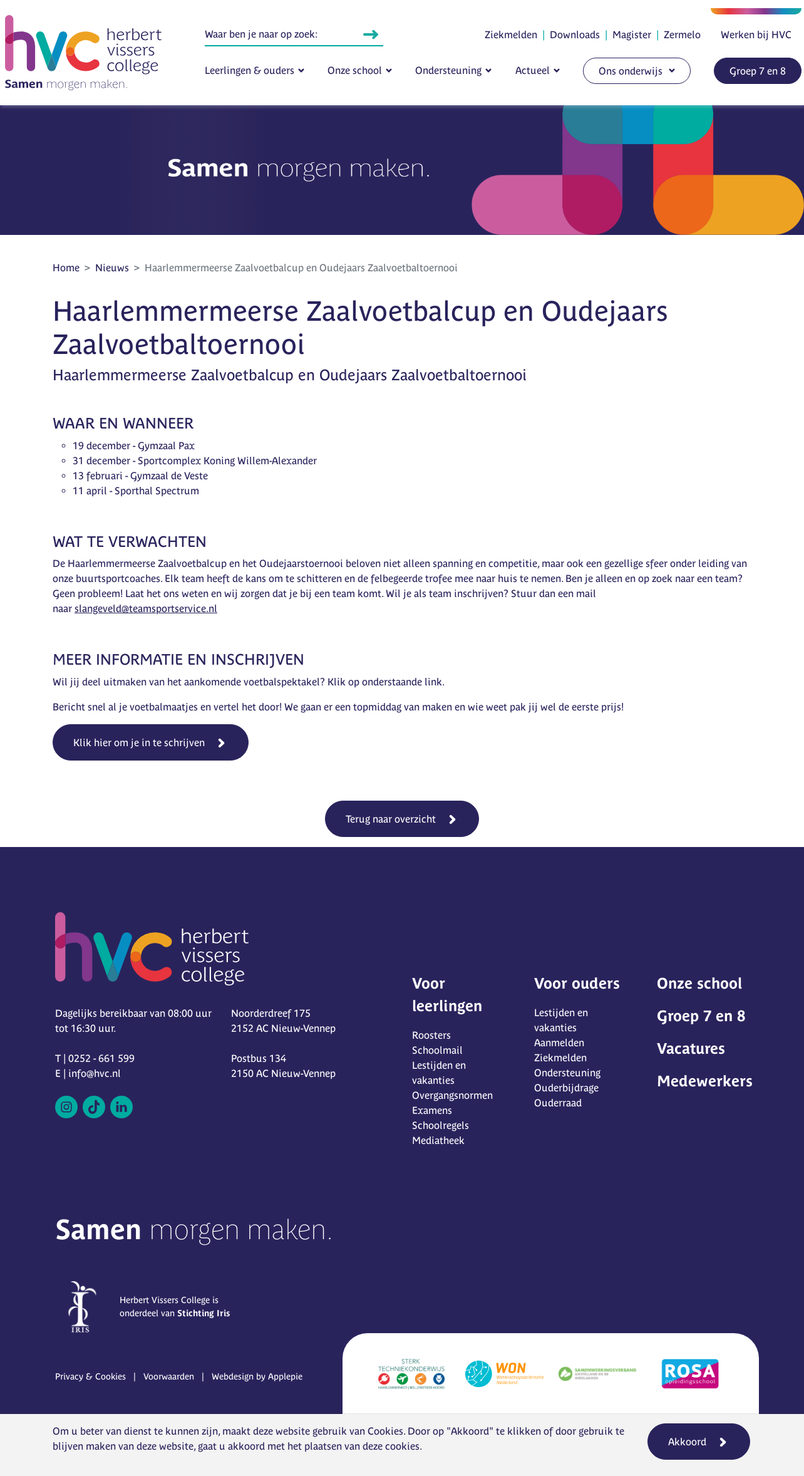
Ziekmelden (511, 34)
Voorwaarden (168, 1376)
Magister (631, 34)
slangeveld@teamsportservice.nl (146, 608)
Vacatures (691, 1048)
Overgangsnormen (452, 1095)
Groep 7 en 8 (757, 70)
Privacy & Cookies (90, 1376)
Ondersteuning (448, 70)
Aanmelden (559, 1042)
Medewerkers (705, 1081)
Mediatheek (438, 1140)
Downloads (575, 34)
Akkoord (687, 1441)
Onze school (354, 70)
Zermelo (682, 34)
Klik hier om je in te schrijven (139, 742)
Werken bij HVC (756, 34)
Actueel (532, 70)
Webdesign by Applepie (257, 1376)
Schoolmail (437, 1050)
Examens (432, 1110)
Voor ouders (577, 983)
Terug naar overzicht (391, 818)
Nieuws (112, 267)
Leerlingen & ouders (249, 70)
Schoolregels (440, 1125)
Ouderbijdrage (566, 1087)
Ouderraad (558, 1102)
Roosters (431, 1035)
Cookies (385, 1431)
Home (66, 267)
